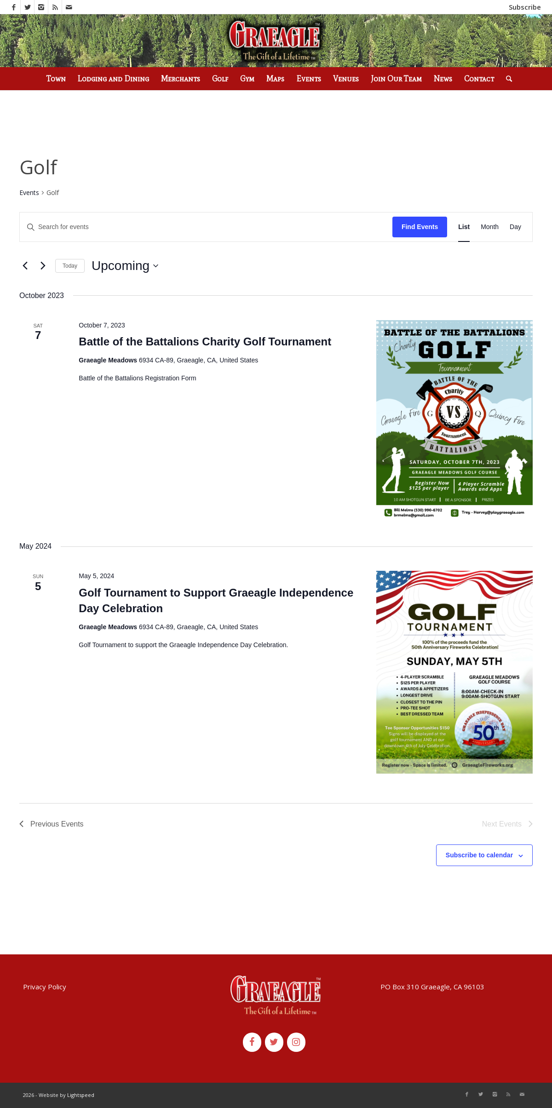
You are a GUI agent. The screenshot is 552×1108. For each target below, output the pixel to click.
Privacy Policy (44, 986)
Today (70, 266)
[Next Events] (42, 265)
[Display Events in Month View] (490, 226)
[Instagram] (296, 1042)
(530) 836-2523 (134, 6)
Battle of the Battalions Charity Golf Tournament (205, 341)
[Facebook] (252, 1042)
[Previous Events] (24, 265)
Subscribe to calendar (479, 855)
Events (29, 192)
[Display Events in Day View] (515, 226)
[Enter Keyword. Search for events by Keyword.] (206, 226)
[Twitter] (274, 1042)
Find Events (420, 226)
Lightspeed (80, 1094)
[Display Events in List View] (464, 226)
